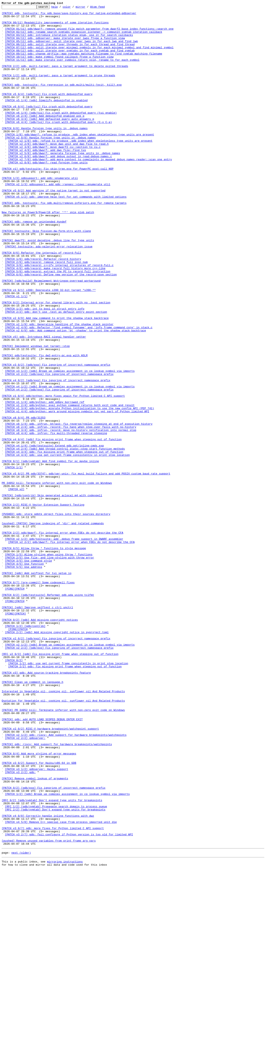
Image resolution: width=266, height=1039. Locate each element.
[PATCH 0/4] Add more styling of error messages (39, 903)
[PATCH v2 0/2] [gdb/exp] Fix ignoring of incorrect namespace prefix (56, 765)
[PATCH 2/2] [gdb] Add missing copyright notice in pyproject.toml (57, 758)
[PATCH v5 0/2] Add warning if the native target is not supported (53, 228)
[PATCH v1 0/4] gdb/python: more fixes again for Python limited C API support (63, 474)
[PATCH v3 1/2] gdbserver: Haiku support (36, 922)
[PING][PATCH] (15, 735)
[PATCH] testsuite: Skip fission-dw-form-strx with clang (46, 276)
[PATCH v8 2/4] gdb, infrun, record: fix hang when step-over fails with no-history (70, 511)
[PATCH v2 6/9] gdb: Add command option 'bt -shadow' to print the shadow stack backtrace (75, 396)
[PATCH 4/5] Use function (24, 676)
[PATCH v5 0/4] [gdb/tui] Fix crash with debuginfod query (47, 112)
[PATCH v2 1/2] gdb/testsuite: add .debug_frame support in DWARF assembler (64, 646)
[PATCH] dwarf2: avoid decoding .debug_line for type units (48, 287)
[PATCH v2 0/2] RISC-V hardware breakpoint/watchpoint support (50, 873)
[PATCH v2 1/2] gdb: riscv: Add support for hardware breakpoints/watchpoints (66, 881)
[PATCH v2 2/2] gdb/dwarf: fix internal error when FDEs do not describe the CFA (71, 649)
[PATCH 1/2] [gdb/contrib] (25, 750)
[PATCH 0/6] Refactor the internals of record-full (41, 302)
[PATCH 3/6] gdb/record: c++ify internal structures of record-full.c (59, 317)
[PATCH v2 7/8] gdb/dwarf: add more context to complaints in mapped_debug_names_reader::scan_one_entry (90, 190)
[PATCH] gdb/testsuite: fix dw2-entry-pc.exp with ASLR (44, 425)
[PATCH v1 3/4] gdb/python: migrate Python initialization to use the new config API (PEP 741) (79, 489)
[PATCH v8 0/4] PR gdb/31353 (24, 500)
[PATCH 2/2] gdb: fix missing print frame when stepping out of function (65, 799)
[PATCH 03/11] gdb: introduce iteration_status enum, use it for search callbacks (69, 41)
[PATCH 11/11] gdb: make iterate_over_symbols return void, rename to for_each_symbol (72, 71)
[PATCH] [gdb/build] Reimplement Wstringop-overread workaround (51, 336)
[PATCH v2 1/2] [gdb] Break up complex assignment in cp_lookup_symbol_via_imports (70, 773)
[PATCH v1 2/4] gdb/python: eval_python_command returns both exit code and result (70, 485)
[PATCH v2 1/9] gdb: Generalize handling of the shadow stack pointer (59, 388)
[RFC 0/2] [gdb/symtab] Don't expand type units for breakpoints (52, 959)
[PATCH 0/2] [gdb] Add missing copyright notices (40, 743)
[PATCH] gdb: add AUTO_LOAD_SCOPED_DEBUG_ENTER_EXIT (42, 862)
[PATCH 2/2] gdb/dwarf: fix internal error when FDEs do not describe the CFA (62, 638)
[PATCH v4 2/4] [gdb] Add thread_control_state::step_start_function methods (65, 537)
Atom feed (104, 8)
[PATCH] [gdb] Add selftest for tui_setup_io (36, 687)
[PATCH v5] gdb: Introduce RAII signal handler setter (44, 403)
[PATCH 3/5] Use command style (28, 672)
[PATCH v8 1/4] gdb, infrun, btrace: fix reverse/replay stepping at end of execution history (79, 508)
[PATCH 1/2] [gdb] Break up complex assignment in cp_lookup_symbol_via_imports (67, 952)
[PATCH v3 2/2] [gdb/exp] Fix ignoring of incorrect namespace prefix (59, 448)
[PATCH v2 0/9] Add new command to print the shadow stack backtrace (55, 381)
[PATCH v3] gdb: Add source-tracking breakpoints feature (46, 806)
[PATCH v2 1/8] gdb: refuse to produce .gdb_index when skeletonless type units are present (80, 168)
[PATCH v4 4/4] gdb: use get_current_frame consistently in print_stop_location (67, 545)
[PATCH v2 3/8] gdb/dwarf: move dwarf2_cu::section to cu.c (54, 175)
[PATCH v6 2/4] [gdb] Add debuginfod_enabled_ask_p (44, 138)
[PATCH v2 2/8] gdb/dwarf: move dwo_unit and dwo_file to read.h (58, 172)
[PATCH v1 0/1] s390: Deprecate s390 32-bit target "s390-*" (49, 347)
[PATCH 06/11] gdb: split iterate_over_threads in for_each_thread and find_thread (70, 52)
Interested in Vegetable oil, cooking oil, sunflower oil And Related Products (63, 829)
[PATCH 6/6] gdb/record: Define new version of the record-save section (61, 328)
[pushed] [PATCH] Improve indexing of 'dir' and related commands (53, 627)
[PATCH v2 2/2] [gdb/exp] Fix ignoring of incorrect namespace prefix (59, 776)
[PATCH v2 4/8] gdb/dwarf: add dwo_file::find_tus (47, 179)
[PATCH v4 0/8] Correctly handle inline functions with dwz (48, 978)
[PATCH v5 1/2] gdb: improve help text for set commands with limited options (66, 235)
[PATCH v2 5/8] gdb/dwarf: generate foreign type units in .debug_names (64, 183)
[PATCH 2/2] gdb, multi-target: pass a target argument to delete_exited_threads (65, 78)
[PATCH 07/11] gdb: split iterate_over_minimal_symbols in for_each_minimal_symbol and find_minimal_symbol (89, 56)
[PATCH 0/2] (14, 791)
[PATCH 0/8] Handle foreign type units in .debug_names (44, 153)
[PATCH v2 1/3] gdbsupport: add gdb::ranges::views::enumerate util (57, 220)
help (61, 8)
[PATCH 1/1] (14, 560)
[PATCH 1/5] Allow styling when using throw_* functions (48, 664)
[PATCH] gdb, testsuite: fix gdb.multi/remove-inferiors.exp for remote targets (64, 243)
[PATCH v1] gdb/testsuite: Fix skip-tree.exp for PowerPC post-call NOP (57, 201)
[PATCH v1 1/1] (16, 354)
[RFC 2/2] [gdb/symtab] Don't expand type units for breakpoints (55, 970)
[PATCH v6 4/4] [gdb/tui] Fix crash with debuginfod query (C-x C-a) (58, 145)
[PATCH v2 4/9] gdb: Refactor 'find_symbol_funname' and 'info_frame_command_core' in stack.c (79, 392)
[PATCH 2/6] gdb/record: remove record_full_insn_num (46, 313)
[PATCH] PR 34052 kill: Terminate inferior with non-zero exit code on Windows (63, 851)
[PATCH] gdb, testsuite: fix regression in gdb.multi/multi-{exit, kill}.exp (62, 101)
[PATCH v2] (16, 586)
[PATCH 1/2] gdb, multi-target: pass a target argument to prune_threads (58, 89)
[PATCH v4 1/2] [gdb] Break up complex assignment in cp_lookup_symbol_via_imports (70, 463)
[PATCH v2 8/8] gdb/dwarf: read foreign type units (47, 194)
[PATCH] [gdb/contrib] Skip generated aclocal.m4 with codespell (52, 593)
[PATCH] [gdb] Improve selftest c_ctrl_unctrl (37, 728)
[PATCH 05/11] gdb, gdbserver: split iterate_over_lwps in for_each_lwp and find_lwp (71, 48)
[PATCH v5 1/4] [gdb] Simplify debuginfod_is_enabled (46, 119)
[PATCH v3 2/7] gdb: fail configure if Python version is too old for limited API (69, 1000)
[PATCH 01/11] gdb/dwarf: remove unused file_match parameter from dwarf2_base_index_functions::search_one (89, 33)
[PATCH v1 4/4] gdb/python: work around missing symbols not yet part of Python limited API (77, 493)
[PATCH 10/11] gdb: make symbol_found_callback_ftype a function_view (59, 67)
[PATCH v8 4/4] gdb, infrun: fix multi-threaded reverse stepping (56, 519)
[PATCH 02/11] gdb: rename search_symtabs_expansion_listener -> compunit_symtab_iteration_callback (83, 37)
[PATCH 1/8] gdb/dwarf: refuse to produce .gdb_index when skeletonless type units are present (79, 160)
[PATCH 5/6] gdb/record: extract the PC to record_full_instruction (57, 325)
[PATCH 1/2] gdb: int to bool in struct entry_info (44, 369)
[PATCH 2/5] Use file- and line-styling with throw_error (49, 668)
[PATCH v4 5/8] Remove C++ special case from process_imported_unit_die (61, 985)
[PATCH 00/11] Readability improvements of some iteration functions (55, 26)
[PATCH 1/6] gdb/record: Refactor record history (43, 310)
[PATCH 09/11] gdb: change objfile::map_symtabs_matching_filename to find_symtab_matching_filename (83, 63)
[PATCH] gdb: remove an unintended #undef (34, 265)
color (73, 8)
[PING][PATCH (15, 705)
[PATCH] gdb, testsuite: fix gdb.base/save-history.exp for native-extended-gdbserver (69, 15)
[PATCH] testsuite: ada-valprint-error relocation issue (48, 295)
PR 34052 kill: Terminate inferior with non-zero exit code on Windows (57, 578)
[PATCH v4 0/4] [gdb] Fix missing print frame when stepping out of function (62, 526)
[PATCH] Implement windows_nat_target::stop (36, 414)
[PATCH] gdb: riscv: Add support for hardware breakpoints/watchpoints (57, 892)
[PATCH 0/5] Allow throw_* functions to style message (44, 657)
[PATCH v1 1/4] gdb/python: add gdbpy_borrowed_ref (44, 481)
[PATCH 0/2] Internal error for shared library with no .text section (56, 362)
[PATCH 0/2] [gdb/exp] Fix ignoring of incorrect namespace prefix (53, 944)
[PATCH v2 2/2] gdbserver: (25, 885)
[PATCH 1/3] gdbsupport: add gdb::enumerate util (40, 213)
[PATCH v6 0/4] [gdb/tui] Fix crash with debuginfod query (47, 127)
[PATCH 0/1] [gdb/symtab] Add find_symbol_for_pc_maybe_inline (50, 552)
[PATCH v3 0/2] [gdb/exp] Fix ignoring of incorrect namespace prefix (56, 437)
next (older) (21, 1021)
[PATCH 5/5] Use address (23, 679)
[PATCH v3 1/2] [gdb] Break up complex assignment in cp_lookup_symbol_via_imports (70, 444)
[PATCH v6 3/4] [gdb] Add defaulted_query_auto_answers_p (49, 142)
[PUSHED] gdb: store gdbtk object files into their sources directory (56, 616)
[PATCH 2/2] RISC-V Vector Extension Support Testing (43, 605)
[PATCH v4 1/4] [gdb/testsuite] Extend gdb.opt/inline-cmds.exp (54, 534)
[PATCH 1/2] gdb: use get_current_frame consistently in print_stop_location (68, 795)
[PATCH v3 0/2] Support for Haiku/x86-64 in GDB (39, 914)
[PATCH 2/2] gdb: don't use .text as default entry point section (56, 373)
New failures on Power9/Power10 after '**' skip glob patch (48, 254)
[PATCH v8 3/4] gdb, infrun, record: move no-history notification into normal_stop (70, 515)
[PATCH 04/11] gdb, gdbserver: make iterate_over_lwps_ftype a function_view (65, 45)
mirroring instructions (65, 1031)
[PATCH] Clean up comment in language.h (32, 817)
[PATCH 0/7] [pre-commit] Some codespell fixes (38, 698)
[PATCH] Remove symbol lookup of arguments (35, 933)
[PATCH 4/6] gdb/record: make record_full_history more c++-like (55, 321)
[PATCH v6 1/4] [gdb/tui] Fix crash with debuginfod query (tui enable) (61, 134)
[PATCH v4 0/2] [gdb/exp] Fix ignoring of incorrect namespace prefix (56, 455)
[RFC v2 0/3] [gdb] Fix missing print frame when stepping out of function (60, 784)
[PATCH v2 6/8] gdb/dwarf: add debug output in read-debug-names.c (60, 187)
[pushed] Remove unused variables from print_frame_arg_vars (49, 1008)
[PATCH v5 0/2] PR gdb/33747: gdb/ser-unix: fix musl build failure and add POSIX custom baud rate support (86, 567)
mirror (87, 8)
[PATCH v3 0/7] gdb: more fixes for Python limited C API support (53, 993)
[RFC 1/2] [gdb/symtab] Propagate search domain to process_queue (56, 967)
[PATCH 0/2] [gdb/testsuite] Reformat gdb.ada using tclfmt (48, 713)
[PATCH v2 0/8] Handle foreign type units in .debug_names (50, 164)
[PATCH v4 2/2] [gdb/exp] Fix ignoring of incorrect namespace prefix (59, 466)
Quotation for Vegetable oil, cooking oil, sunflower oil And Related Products (63, 840)
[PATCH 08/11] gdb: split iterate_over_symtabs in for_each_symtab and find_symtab (70, 60)
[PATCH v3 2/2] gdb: (20, 926)
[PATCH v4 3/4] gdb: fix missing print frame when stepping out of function (64, 541)
